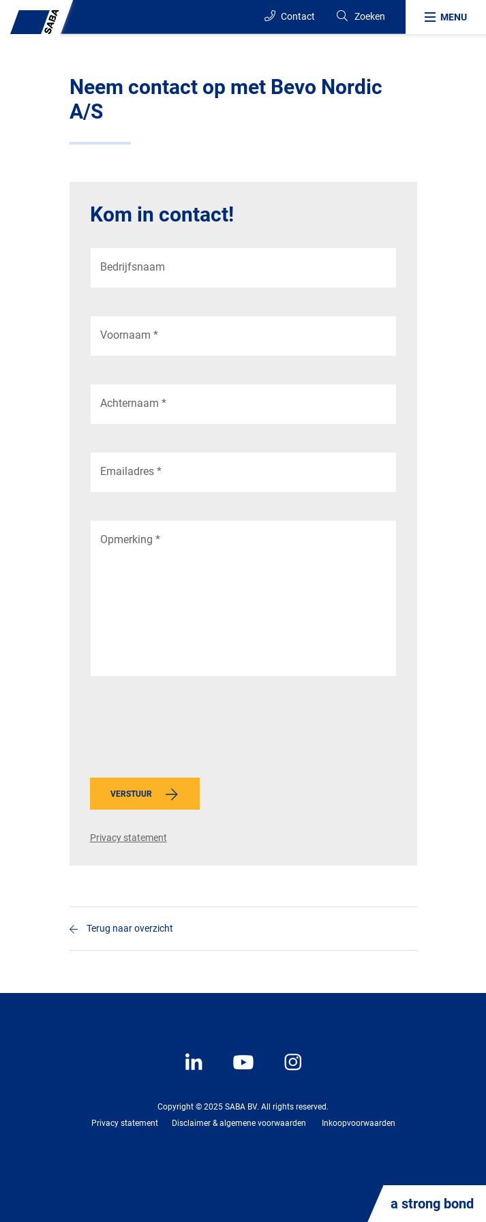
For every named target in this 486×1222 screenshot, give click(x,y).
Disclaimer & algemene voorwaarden (239, 1123)
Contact (289, 16)
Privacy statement (128, 837)
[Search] (360, 16)
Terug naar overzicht (130, 928)
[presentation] (193, 730)
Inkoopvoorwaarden (358, 1123)
